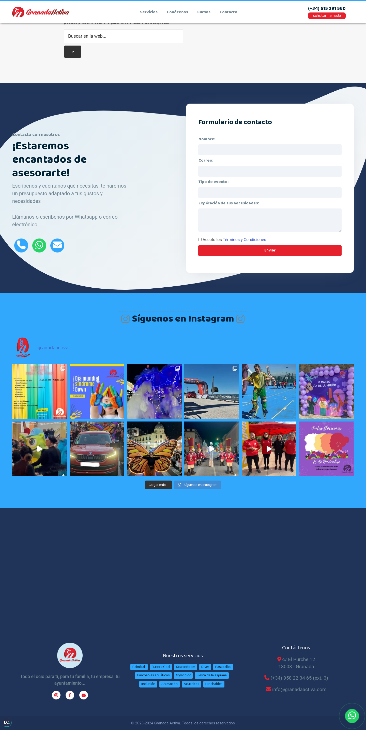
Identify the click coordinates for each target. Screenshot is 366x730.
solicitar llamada (327, 15)
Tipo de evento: (213, 182)
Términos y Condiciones (244, 239)
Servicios (149, 12)
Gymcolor (183, 675)
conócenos (177, 12)
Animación (169, 684)
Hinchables (213, 684)
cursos (203, 12)
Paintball (139, 667)
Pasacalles (223, 667)
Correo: (206, 160)
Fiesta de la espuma (212, 675)
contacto (228, 12)
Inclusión (148, 684)
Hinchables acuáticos (153, 675)
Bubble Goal (161, 667)
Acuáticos (191, 684)
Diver (205, 667)
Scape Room (185, 667)
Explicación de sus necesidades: (229, 203)
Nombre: (207, 139)
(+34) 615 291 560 (327, 8)
